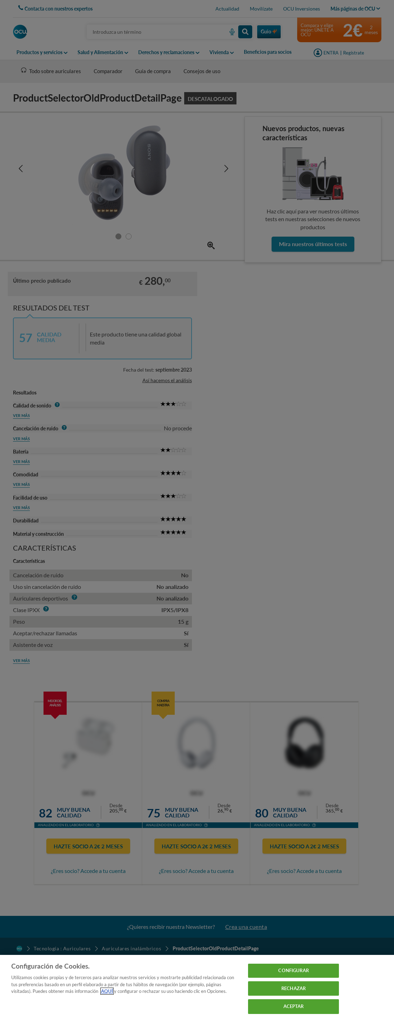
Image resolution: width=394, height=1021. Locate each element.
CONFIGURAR (293, 970)
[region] (197, 988)
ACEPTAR (293, 1006)
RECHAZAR (293, 988)
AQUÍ (107, 991)
